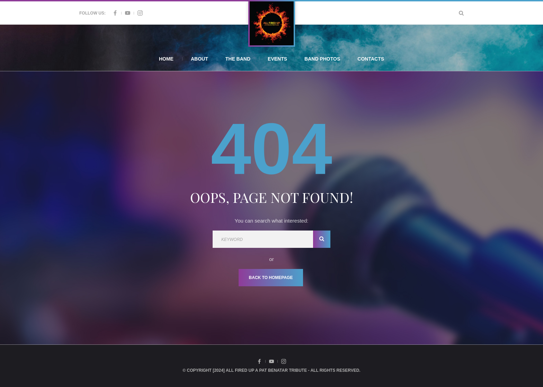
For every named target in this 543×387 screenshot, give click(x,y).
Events (277, 59)
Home (166, 59)
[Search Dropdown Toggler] (461, 13)
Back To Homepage (271, 277)
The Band (237, 59)
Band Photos (322, 59)
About (199, 59)
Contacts (370, 59)
